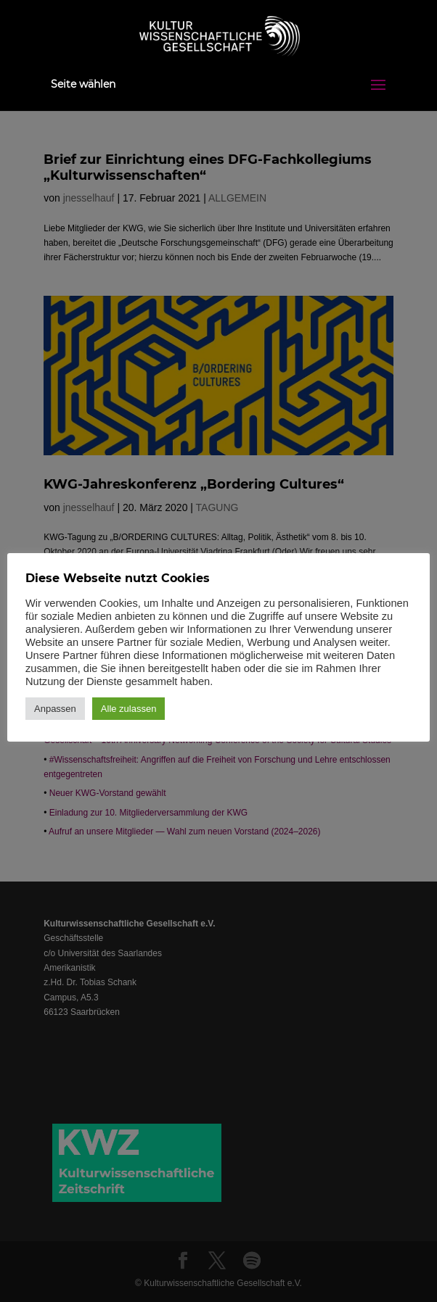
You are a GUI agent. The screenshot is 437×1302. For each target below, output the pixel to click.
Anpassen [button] (55, 708)
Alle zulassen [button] (129, 708)
